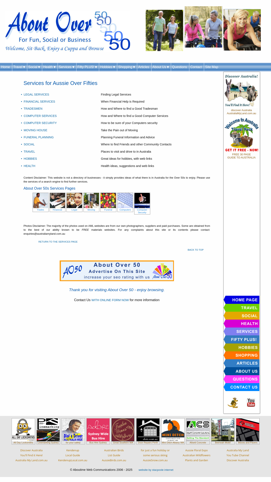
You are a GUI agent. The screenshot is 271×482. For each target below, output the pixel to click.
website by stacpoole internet (156, 469)
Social (34, 67)
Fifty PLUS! (87, 67)
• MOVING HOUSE (34, 130)
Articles (143, 67)
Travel (19, 67)
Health (49, 67)
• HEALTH (28, 166)
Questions (179, 67)
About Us (161, 67)
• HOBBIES (29, 158)
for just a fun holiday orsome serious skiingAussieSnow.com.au (155, 455)
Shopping (126, 67)
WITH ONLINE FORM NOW (110, 300)
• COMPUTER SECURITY (39, 123)
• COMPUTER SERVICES (39, 116)
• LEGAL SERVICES (35, 94)
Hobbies (107, 67)
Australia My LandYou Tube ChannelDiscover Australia (238, 455)
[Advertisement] (241, 228)
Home (5, 67)
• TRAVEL (28, 151)
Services (66, 67)
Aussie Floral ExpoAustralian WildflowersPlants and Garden (196, 455)
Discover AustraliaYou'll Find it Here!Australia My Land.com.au (31, 455)
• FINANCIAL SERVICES (38, 101)
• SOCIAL (28, 144)
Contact (196, 67)
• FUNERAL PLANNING (37, 137)
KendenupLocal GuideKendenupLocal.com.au (72, 455)
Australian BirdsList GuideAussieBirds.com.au (114, 455)
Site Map (211, 67)
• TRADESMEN (31, 108)
